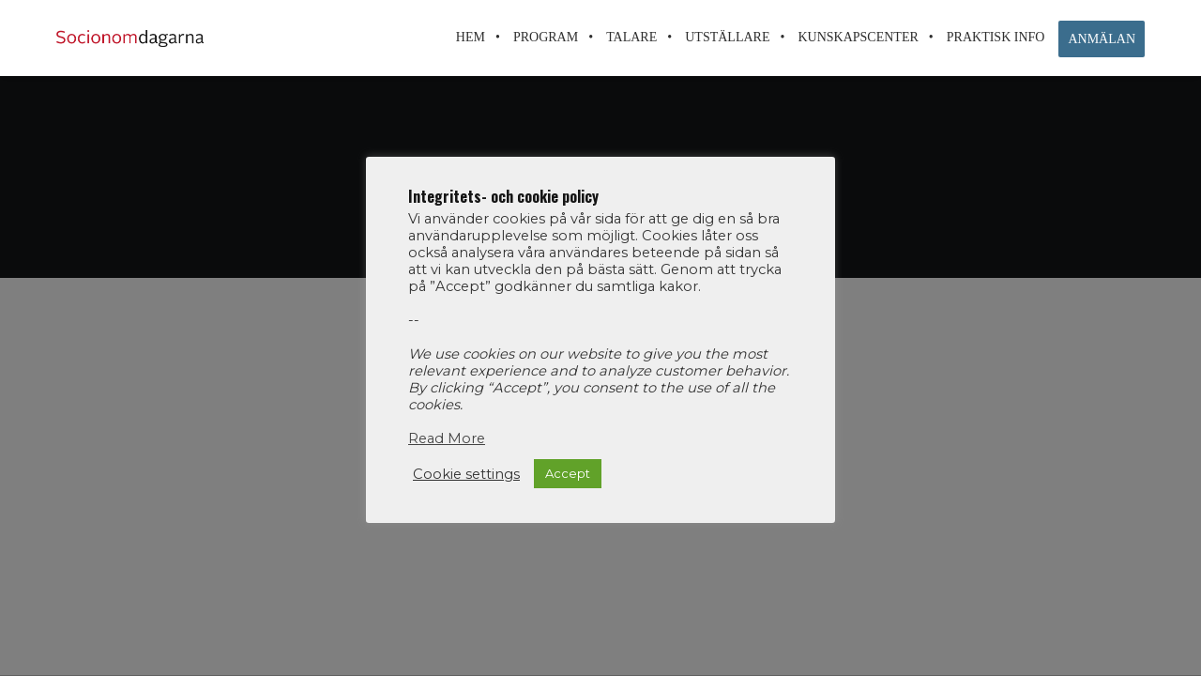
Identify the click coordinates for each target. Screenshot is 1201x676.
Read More (446, 438)
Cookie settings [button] (466, 474)
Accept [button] (567, 473)
